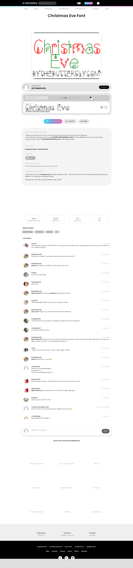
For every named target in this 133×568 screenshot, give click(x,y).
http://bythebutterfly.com (51, 139)
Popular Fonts (42, 547)
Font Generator (63, 9)
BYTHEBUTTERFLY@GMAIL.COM (62, 137)
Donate (30, 158)
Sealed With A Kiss (66, 488)
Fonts (26, 9)
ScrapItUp (66, 512)
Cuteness (96, 488)
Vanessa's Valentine (37, 464)
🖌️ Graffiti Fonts (80, 9)
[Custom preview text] (36, 98)
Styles (36, 9)
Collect (70, 121)
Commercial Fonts (56, 547)
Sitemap (84, 551)
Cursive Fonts (79, 547)
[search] (47, 3)
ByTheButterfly (39, 88)
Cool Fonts (68, 547)
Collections (48, 9)
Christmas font (45, 174)
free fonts (41, 535)
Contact (104, 87)
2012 (34, 218)
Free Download (53, 121)
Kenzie (96, 464)
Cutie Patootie (96, 512)
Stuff (107, 9)
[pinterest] (73, 558)
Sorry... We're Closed (67, 464)
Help (47, 551)
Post (105, 431)
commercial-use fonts (67, 535)
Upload (88, 3)
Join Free (106, 3)
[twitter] (66, 558)
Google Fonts (91, 547)
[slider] (65, 97)
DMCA (76, 551)
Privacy (62, 551)
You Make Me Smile (36, 512)
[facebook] (60, 558)
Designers (95, 9)
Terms (70, 551)
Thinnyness (36, 488)
